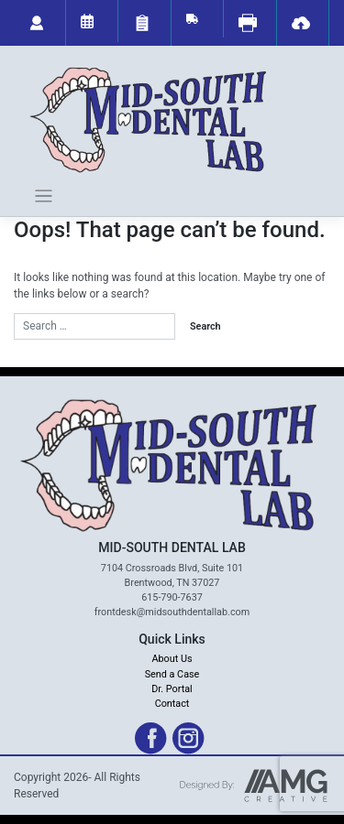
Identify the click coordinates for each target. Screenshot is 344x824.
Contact (172, 704)
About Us (172, 659)
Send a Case (172, 674)
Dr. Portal (171, 689)
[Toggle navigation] (43, 196)
